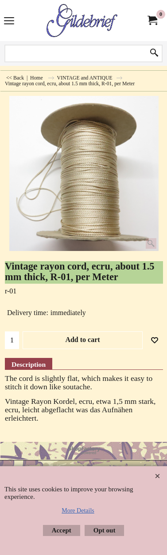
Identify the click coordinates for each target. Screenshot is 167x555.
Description (29, 364)
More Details (78, 510)
